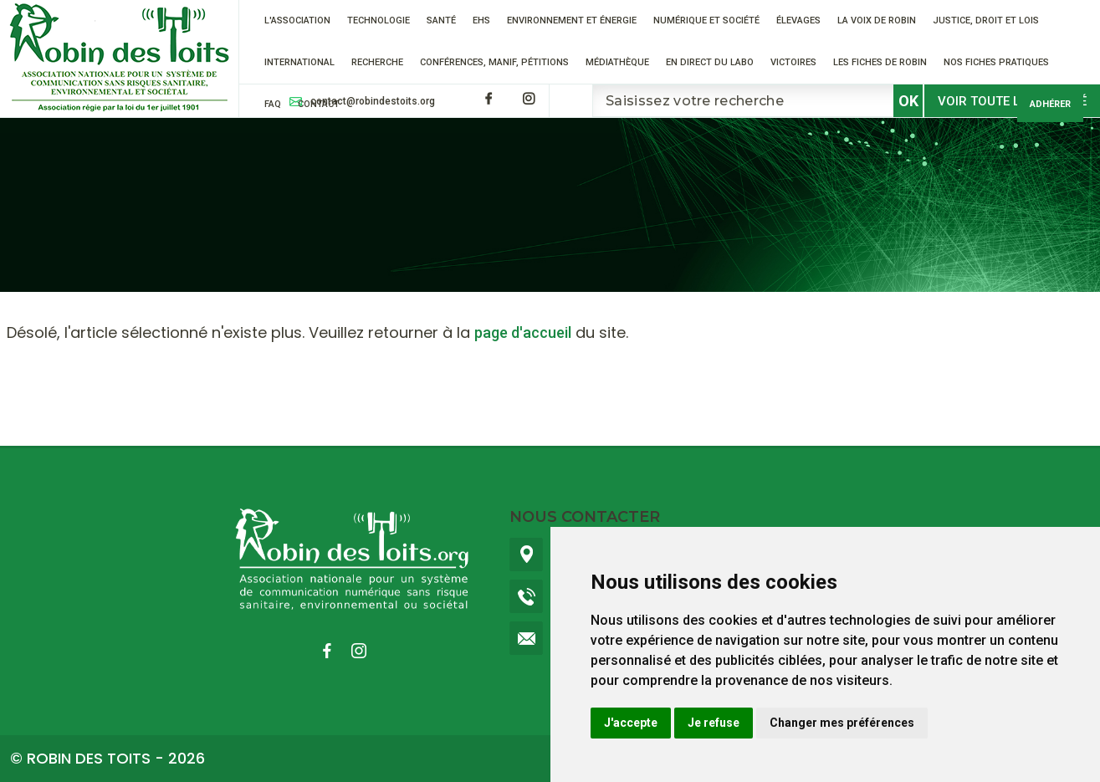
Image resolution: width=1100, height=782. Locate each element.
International (299, 62)
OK (908, 101)
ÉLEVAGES (798, 20)
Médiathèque (617, 62)
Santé (441, 20)
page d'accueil (522, 332)
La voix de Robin (876, 20)
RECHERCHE (377, 62)
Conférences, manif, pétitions (494, 62)
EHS (481, 20)
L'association (297, 20)
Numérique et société (706, 20)
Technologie (378, 20)
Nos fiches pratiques (996, 62)
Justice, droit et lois (986, 20)
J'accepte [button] (630, 722)
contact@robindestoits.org (372, 101)
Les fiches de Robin (880, 62)
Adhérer (1050, 104)
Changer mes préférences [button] (842, 722)
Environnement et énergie (572, 20)
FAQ (272, 104)
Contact (319, 104)
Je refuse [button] (713, 722)
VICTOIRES (793, 62)
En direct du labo (710, 62)
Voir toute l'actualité (1012, 101)
